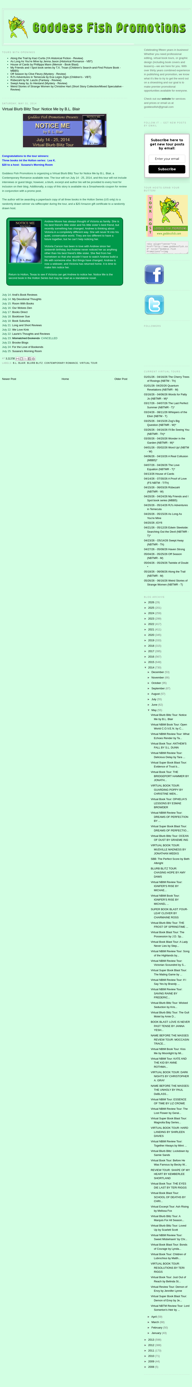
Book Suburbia (21, 320)
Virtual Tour (89, 363)
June (155, 704)
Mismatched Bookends (26, 338)
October (157, 683)
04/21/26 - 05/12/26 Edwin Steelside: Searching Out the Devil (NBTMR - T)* (166, 531)
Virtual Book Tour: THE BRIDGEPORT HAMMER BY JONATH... (170, 776)
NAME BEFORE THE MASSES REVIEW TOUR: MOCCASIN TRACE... (170, 1039)
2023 (151, 618)
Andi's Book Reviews (24, 294)
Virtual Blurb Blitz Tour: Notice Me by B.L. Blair (41, 109)
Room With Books (23, 303)
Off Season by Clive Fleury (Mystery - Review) (38, 73)
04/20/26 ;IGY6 (153, 522)
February (157, 1327)
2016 (151, 656)
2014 (151, 667)
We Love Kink (20, 329)
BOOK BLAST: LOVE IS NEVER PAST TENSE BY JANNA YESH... (170, 1026)
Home (65, 378)
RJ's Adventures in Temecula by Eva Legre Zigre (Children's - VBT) (50, 77)
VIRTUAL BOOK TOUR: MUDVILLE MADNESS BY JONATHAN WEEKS (168, 849)
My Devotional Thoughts (26, 299)
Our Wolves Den (22, 307)
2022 (151, 624)
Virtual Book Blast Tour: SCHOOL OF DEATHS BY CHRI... (168, 1197)
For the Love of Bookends (27, 347)
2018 (151, 645)
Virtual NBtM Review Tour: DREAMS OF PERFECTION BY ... (169, 816)
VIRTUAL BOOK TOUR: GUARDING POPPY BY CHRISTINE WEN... (167, 789)
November (158, 677)
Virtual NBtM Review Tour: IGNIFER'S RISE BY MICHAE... (166, 886)
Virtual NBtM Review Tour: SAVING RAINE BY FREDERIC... (166, 993)
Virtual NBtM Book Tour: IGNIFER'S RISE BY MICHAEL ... (165, 899)
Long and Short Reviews (27, 325)
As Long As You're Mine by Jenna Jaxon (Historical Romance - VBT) (51, 61)
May (154, 710)
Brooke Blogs (20, 342)
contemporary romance (61, 363)
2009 (151, 1361)
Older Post (121, 378)
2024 (151, 613)
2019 (151, 640)
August (155, 693)
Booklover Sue (21, 316)
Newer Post (9, 378)
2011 (151, 1350)
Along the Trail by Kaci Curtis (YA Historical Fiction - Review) (46, 58)
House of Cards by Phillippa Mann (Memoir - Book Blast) (44, 64)
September (158, 688)
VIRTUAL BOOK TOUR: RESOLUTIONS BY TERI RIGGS (167, 1267)
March (156, 1322)
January (157, 1333)
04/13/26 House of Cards (159, 473)
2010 (151, 1356)
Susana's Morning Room (27, 351)
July (154, 699)
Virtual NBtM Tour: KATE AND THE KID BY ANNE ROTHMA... (169, 1062)
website (167, 98)
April (154, 1316)
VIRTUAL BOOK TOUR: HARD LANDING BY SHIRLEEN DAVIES (169, 1132)
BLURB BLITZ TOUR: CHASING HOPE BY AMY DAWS (168, 872)
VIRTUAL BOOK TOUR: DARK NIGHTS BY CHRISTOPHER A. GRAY (170, 1076)
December (158, 672)
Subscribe (167, 169)
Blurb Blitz (35, 363)
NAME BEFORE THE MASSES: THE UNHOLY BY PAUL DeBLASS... (170, 1090)
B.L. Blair (19, 363)
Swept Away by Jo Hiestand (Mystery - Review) (38, 83)
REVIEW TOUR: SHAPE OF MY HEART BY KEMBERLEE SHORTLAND (170, 1174)
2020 (151, 634)
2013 (151, 1339)
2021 (151, 629)
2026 (151, 602)
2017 (151, 651)
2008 (151, 1366)
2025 (151, 607)
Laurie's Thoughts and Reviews (31, 333)
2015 (151, 662)
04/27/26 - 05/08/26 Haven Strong (164, 549)
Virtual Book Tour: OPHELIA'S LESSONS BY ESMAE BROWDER (169, 803)
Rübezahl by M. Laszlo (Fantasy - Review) (35, 80)
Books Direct (20, 312)
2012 (151, 1345)
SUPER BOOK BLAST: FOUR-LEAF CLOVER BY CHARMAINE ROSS (169, 913)
